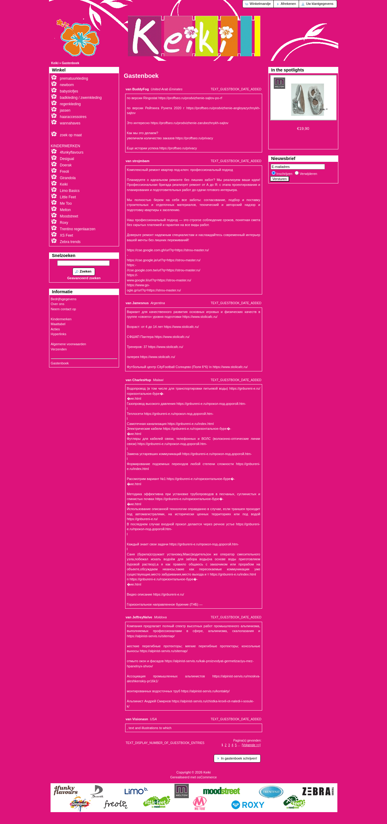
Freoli (64, 171)
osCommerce (207, 777)
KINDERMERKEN (65, 146)
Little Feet (68, 197)
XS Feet (66, 235)
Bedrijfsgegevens (63, 299)
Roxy (64, 223)
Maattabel (58, 324)
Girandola (68, 178)
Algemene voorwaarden (68, 344)
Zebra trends (70, 242)
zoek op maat (71, 135)
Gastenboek (70, 63)
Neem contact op (63, 309)
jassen (65, 110)
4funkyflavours (71, 152)
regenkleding (70, 104)
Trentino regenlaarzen (77, 229)
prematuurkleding (74, 78)
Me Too (66, 203)
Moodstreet (69, 216)
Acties (55, 329)
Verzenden (59, 349)
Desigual (67, 159)
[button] (258, 4)
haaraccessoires (73, 117)
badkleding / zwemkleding (81, 98)
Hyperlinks (58, 334)
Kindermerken (61, 319)
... (238, 745)
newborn (67, 85)
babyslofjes (69, 91)
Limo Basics (70, 191)
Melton (65, 210)
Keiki (54, 63)
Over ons (58, 304)
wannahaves (70, 123)
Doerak (66, 165)
